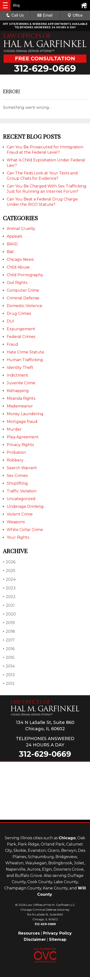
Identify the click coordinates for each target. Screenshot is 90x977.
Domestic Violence (24, 305)
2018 (9, 631)
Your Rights (18, 537)
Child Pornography (25, 275)
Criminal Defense (23, 298)
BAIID (12, 244)
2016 (8, 649)
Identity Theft (20, 367)
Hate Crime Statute (25, 352)
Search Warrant (22, 468)
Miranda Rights (21, 398)
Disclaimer (35, 939)
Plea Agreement (23, 437)
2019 (9, 623)
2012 (9, 684)
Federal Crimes (21, 336)
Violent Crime (20, 514)
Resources (29, 933)
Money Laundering (25, 414)
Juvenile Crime (21, 383)
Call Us (15, 15)
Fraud (12, 344)
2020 (9, 614)
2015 (8, 657)
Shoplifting (17, 483)
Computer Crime (23, 290)
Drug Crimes (19, 313)
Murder (14, 429)
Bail (10, 251)
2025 (9, 571)
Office (75, 15)
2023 (9, 588)
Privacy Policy (57, 933)
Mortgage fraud (22, 421)
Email (44, 15)
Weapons (16, 522)
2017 (9, 640)
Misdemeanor (20, 406)
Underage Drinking (25, 506)
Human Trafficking (25, 360)
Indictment (17, 375)
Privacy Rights (20, 444)
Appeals (14, 236)
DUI (10, 321)
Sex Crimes (17, 475)
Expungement (21, 329)
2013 (9, 675)
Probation (16, 452)
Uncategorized (21, 498)
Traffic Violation (21, 491)
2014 (9, 666)
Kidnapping (18, 390)
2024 (9, 579)
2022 (9, 597)
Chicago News (20, 259)
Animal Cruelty (21, 228)
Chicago (67, 838)
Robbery (15, 460)
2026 (9, 562)
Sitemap (57, 939)
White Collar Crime (25, 529)
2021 (9, 605)
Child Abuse (18, 267)
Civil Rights (17, 282)
